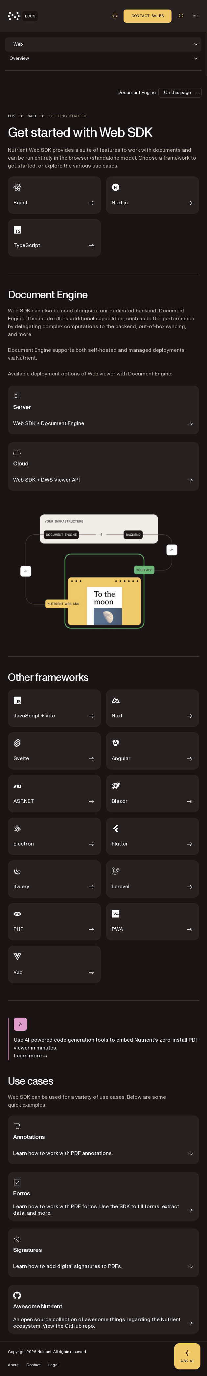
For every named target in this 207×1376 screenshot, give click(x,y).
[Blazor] (152, 793)
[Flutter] (152, 836)
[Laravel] (152, 879)
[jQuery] (54, 879)
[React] (54, 195)
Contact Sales (147, 16)
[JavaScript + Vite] (54, 708)
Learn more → (30, 1055)
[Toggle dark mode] (115, 15)
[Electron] (54, 836)
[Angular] (152, 751)
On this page (182, 92)
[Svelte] (54, 751)
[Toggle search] (180, 15)
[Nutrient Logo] (23, 16)
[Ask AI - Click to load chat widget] (187, 1356)
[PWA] (152, 921)
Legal (53, 1365)
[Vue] (54, 964)
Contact (33, 1365)
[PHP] (54, 921)
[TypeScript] (54, 238)
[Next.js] (152, 195)
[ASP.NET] (54, 793)
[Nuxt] (152, 708)
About (13, 1365)
